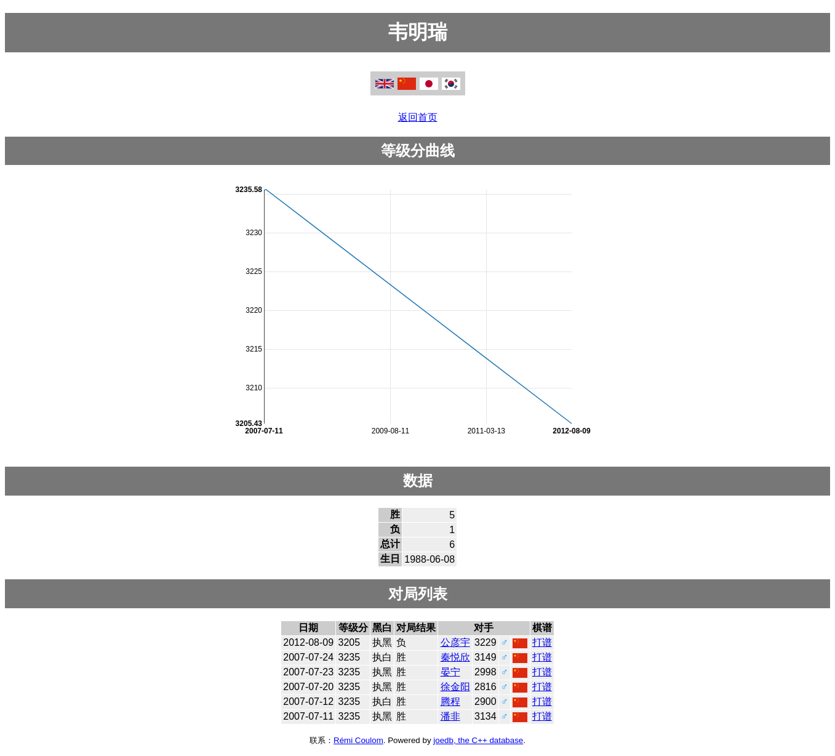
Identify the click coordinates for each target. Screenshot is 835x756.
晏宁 (450, 672)
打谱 (542, 642)
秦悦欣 (455, 657)
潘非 (450, 716)
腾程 (450, 701)
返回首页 (417, 117)
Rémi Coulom (358, 740)
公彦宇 (455, 642)
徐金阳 (455, 687)
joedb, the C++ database (478, 740)
